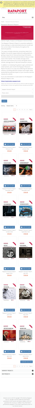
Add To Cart (10, 144)
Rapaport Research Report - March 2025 (26, 355)
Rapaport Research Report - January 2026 (26, 148)
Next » (31, 109)
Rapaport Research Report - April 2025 (9, 355)
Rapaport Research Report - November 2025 (26, 189)
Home (2, 21)
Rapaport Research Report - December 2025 (9, 189)
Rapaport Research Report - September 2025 (26, 231)
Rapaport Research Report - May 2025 (26, 313)
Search (4, 101)
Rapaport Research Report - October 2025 (9, 231)
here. (33, 6)
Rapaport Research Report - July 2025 (26, 272)
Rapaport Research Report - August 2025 (9, 272)
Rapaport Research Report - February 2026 (9, 148)
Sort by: (3, 105)
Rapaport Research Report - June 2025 (9, 313)
